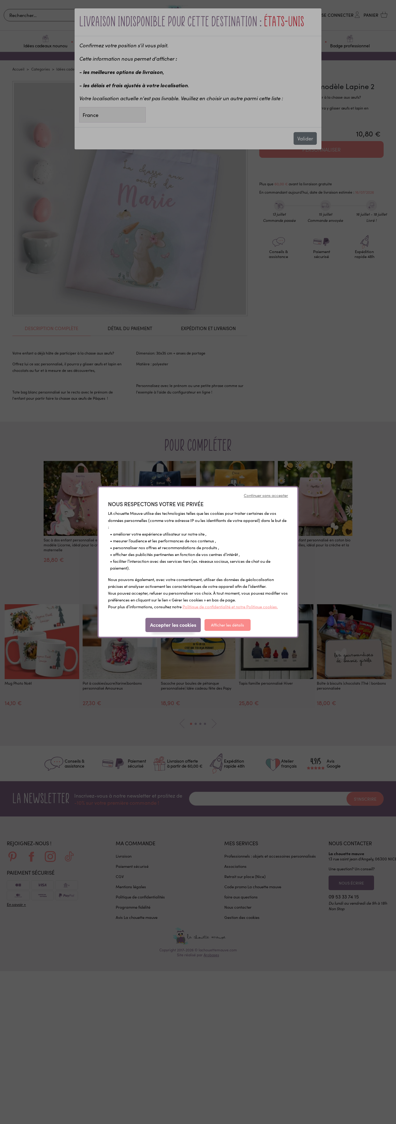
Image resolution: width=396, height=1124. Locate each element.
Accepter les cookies (173, 624)
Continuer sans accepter (266, 495)
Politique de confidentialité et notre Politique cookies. (230, 606)
